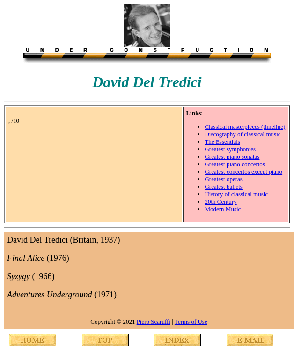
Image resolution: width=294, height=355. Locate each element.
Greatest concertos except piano (243, 171)
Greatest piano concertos (235, 164)
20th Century (220, 201)
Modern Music (223, 209)
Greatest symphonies (230, 149)
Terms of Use (191, 321)
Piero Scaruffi (153, 321)
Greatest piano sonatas (232, 156)
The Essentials (222, 141)
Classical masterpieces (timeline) (245, 126)
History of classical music (236, 194)
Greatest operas (224, 179)
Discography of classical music (242, 134)
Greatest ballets (224, 186)
